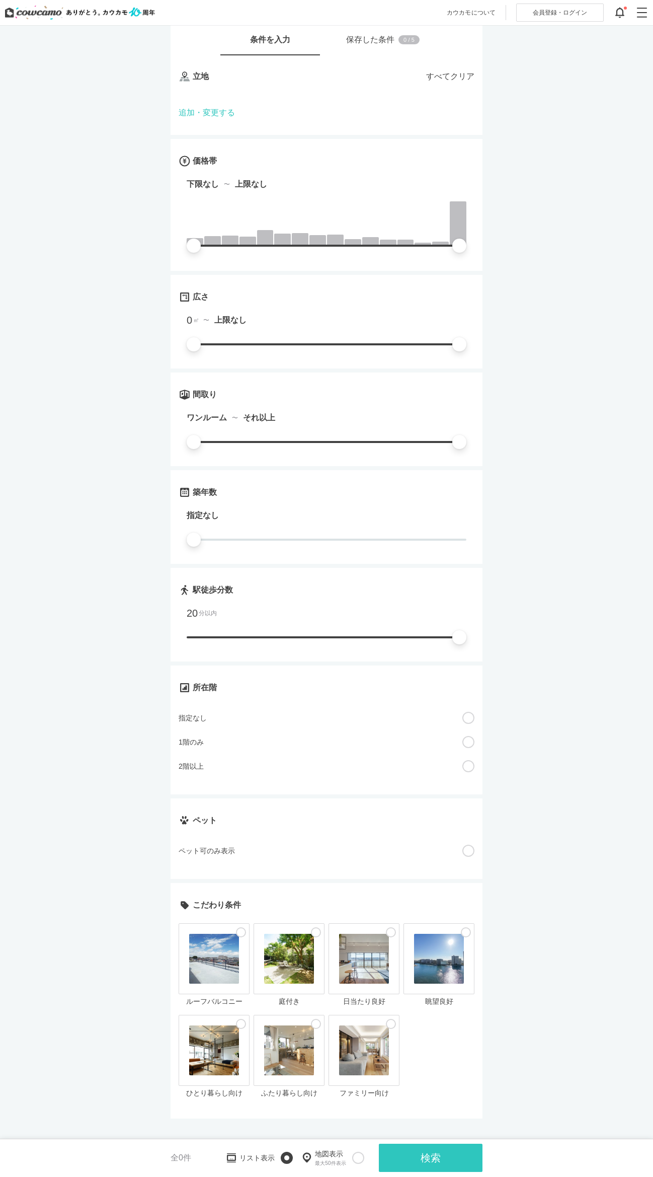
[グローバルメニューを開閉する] (642, 12)
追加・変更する (207, 112)
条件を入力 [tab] (270, 39)
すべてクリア (450, 76)
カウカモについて (471, 12)
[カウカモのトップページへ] (77, 12)
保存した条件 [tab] (383, 39)
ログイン (560, 12)
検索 (431, 1157)
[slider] (194, 246)
